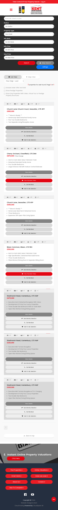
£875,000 (15, 156)
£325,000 (10, 343)
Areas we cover (41, 476)
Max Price (7, 54)
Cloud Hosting (19, 506)
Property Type (9, 31)
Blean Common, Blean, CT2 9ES (19, 247)
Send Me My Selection (28, 132)
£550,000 (10, 249)
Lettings (45, 67)
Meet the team (36, 13)
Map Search (45, 63)
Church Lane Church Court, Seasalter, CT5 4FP (26, 109)
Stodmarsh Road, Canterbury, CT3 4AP (22, 296)
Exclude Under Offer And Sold (15, 88)
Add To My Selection (29, 140)
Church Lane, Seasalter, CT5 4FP (20, 202)
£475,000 (10, 298)
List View (12, 77)
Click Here (15, 458)
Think (33, 500)
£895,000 (10, 111)
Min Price (7, 46)
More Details (28, 128)
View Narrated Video (29, 180)
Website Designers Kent (29, 503)
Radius (6, 23)
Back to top (29, 436)
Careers (41, 482)
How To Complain (16, 488)
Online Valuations (41, 470)
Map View (30, 77)
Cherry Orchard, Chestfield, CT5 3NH (21, 153)
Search (26, 63)
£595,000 (10, 205)
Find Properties (16, 470)
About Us (16, 482)
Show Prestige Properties (13, 91)
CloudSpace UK (38, 506)
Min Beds (7, 39)
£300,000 (10, 387)
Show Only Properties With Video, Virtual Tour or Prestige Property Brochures (24, 95)
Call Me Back (29, 136)
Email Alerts (16, 476)
